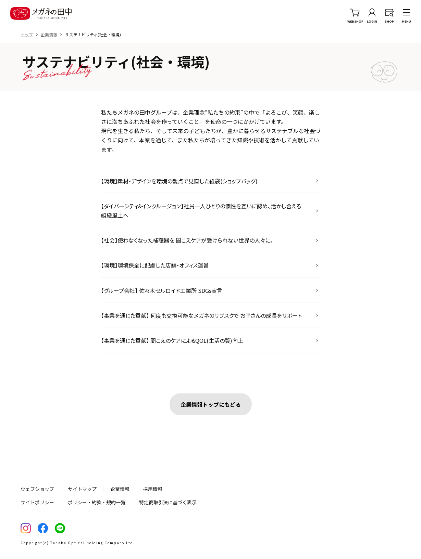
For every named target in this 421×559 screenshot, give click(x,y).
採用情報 (152, 488)
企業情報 (119, 488)
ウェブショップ (37, 488)
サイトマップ (82, 488)
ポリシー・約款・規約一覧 (96, 502)
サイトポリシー (37, 502)
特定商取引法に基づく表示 (168, 502)
